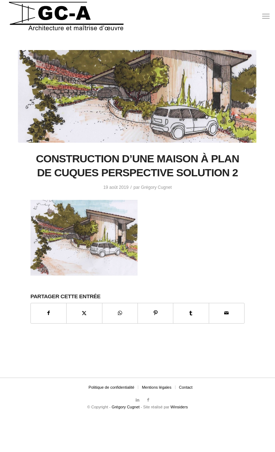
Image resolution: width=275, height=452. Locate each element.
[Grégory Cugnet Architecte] (66, 16)
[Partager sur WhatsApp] (120, 313)
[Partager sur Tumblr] (190, 313)
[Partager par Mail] (226, 313)
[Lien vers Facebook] (148, 399)
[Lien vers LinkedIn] (137, 399)
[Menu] (266, 16)
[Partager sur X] (84, 313)
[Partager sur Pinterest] (155, 313)
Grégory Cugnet (156, 187)
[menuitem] (266, 16)
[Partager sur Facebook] (48, 313)
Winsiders (179, 407)
